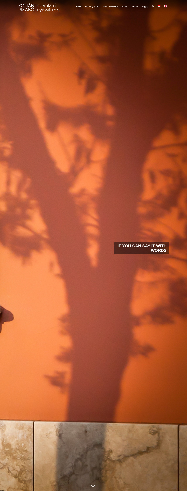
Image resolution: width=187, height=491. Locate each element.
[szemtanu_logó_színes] (38, 8)
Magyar (145, 6)
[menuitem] (78, 6)
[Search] (153, 6)
